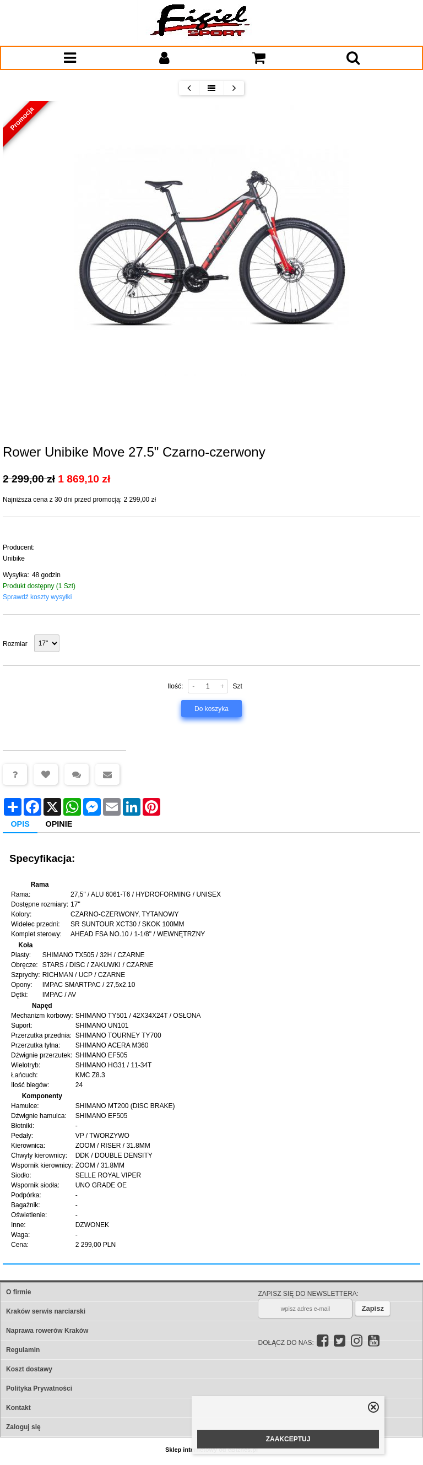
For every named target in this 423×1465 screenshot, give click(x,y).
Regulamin (23, 1350)
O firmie (18, 1292)
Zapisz (372, 1308)
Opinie (59, 824)
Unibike (14, 558)
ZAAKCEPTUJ (288, 1439)
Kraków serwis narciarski (45, 1311)
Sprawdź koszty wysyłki (37, 597)
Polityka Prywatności (39, 1388)
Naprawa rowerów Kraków (47, 1330)
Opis (19, 824)
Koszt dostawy (29, 1369)
